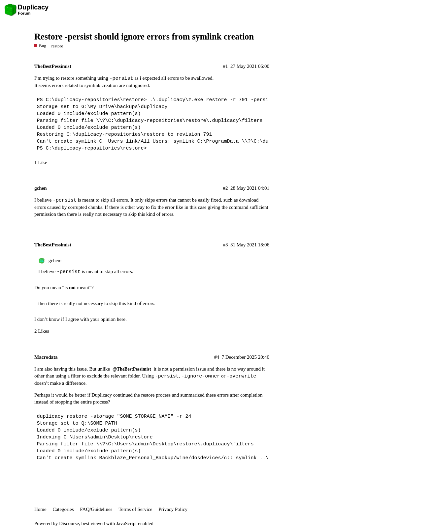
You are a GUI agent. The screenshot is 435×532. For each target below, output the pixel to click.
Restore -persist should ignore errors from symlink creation (144, 37)
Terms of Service (135, 509)
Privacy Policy (172, 509)
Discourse (69, 523)
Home (40, 509)
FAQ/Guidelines (96, 509)
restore (57, 45)
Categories (63, 509)
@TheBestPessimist (132, 369)
